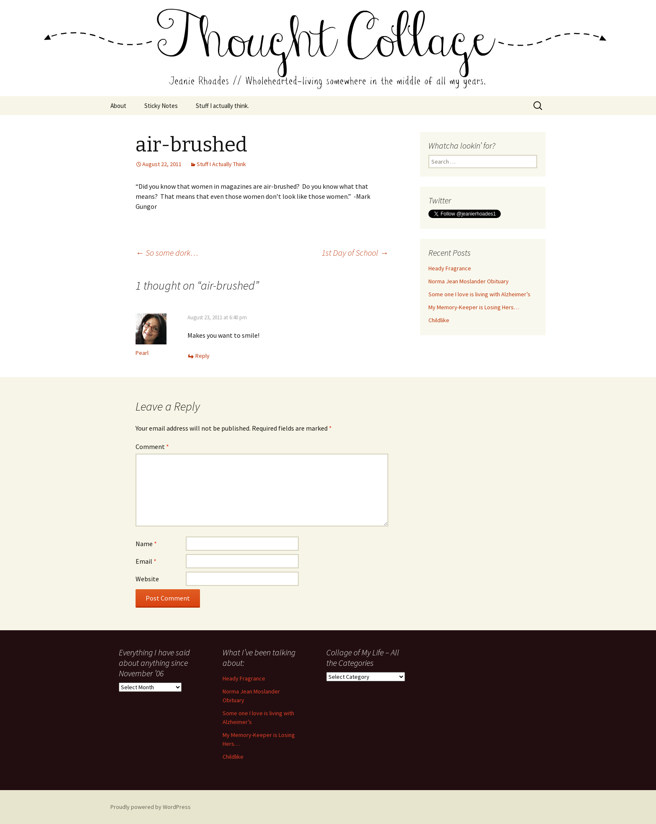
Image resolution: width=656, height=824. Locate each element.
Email (146, 561)
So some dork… (167, 252)
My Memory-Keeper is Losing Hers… (473, 307)
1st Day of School (355, 252)
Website (147, 579)
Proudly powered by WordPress (150, 807)
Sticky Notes (161, 106)
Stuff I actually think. (222, 106)
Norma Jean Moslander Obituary (468, 281)
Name (146, 543)
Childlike (438, 320)
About (118, 106)
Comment (152, 446)
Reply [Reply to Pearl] (202, 355)
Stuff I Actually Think (221, 164)
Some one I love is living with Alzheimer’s (479, 294)
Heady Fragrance (449, 268)
